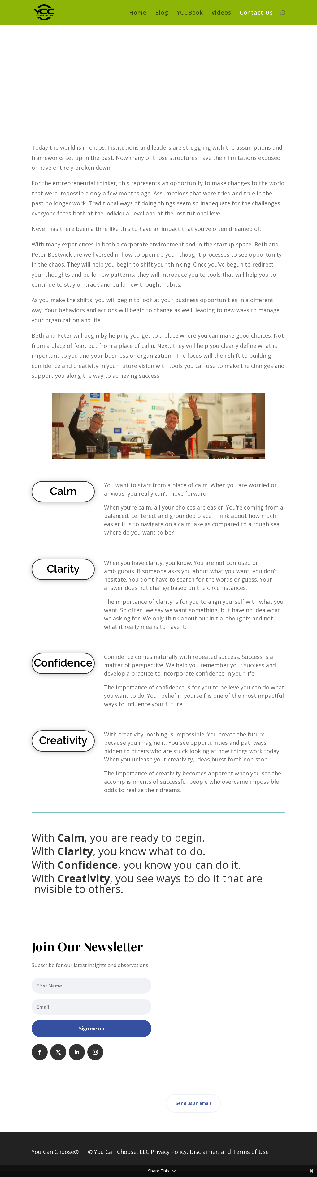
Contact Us (256, 13)
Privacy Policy (169, 1151)
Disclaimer (204, 1151)
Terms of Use (250, 1151)
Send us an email (193, 1103)
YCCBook (190, 13)
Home (138, 13)
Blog (161, 13)
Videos (221, 13)
